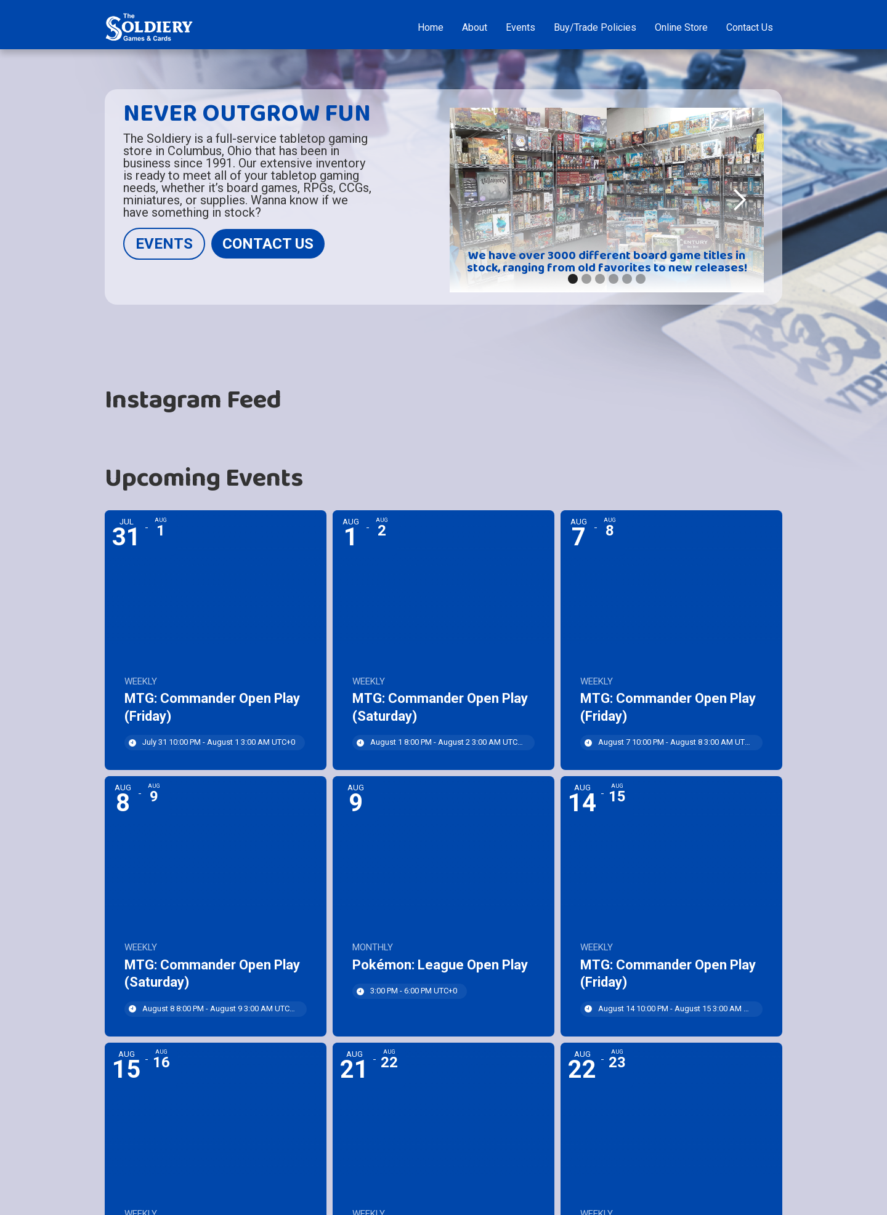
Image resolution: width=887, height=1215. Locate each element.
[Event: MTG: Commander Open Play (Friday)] (215, 640)
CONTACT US (268, 243)
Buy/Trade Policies (595, 27)
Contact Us (749, 27)
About (474, 27)
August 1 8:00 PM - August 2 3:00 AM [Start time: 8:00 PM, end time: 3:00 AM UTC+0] (447, 742)
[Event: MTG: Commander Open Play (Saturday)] (443, 640)
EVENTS (164, 243)
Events (520, 27)
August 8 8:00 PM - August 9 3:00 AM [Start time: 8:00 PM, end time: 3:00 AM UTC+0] (219, 1008)
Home (431, 27)
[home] (149, 27)
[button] (739, 200)
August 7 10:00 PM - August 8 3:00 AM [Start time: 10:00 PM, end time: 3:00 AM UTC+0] (675, 742)
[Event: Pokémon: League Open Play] (443, 906)
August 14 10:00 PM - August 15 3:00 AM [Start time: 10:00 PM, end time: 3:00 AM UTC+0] (675, 1008)
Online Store (681, 27)
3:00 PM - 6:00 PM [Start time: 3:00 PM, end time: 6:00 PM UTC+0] (413, 990)
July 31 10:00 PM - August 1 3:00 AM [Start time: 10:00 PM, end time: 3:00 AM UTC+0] (218, 742)
